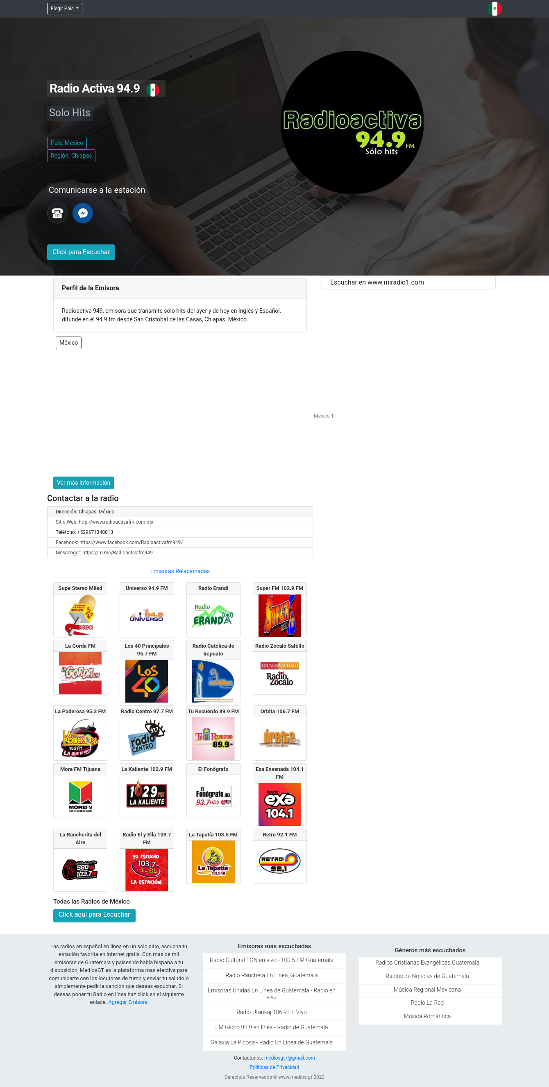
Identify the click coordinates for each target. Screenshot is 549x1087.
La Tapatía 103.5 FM (213, 835)
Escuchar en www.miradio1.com (377, 282)
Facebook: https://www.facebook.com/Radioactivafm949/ (119, 542)
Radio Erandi (213, 588)
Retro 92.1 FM (280, 835)
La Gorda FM (80, 646)
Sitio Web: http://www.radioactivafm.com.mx (104, 522)
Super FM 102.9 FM (280, 588)
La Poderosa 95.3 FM (80, 711)
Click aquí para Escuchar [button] (94, 914)
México (68, 342)
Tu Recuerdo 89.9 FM (213, 711)
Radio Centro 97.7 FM (147, 711)
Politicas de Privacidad (274, 1067)
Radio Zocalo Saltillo (279, 646)
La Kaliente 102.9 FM (147, 769)
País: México (67, 143)
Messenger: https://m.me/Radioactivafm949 (104, 553)
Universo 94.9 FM (147, 588)
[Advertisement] (180, 413)
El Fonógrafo (213, 769)
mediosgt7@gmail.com (289, 1058)
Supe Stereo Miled (80, 588)
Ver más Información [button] (83, 482)
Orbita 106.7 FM (280, 711)
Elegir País (63, 8)
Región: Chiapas (71, 155)
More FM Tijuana (80, 769)
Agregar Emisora (127, 1002)
